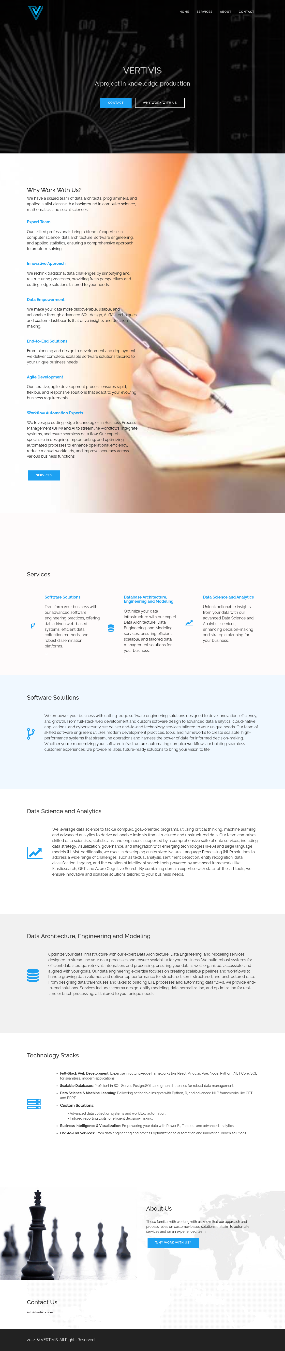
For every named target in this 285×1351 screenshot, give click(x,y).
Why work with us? (173, 1242)
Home (184, 12)
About (225, 12)
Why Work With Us (160, 103)
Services (205, 12)
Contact (246, 12)
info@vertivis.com (40, 1312)
